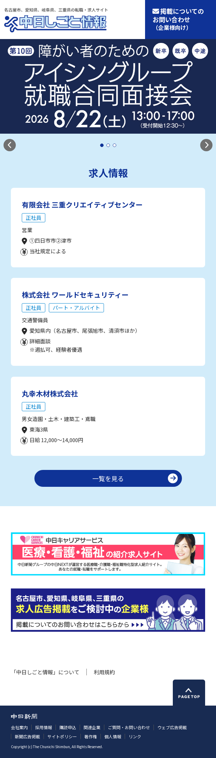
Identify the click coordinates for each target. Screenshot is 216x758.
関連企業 (92, 727)
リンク (135, 736)
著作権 (90, 736)
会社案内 (19, 727)
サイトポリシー (62, 736)
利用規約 (104, 672)
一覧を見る (108, 478)
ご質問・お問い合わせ (129, 727)
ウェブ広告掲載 (172, 727)
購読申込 (67, 727)
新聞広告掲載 (27, 736)
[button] (10, 145)
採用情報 (43, 727)
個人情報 (112, 736)
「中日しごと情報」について (45, 672)
